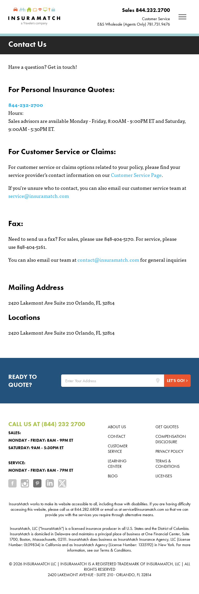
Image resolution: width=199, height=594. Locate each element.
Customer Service (156, 18)
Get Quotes (167, 427)
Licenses (163, 476)
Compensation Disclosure (170, 439)
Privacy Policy (169, 451)
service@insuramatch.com (38, 196)
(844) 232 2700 (63, 424)
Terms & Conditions (167, 463)
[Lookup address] (158, 380)
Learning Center (117, 463)
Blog (113, 476)
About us (117, 427)
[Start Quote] (177, 380)
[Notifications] (182, 17)
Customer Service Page (136, 175)
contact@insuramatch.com (108, 259)
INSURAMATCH (36, 564)
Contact (116, 436)
